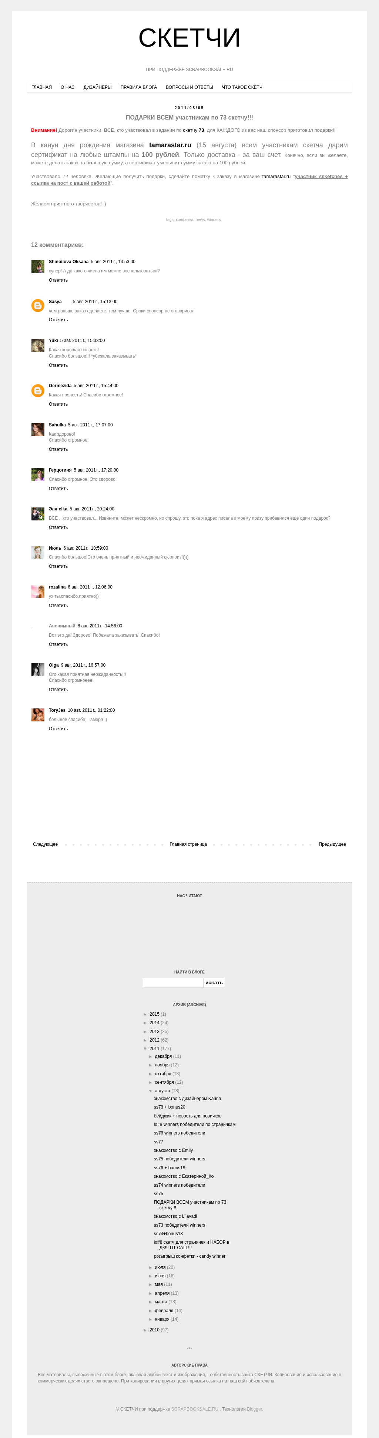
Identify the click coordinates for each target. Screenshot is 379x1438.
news (200, 219)
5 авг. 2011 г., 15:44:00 (96, 385)
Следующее (45, 844)
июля (161, 1267)
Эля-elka (58, 509)
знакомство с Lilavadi (175, 1216)
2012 (155, 1040)
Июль (55, 548)
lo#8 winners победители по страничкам (195, 1124)
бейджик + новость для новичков (188, 1116)
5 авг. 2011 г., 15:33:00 (82, 340)
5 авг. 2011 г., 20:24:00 (92, 509)
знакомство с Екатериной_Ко (184, 1176)
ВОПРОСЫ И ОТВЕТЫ (189, 87)
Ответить (58, 280)
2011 (155, 1048)
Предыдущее (332, 844)
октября (163, 1073)
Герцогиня (60, 470)
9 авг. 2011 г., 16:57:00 (83, 665)
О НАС (68, 87)
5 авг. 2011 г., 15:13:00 (95, 301)
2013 (155, 1031)
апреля (163, 1293)
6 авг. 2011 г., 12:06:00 (90, 587)
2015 (155, 1014)
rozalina (57, 587)
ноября (163, 1064)
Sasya (55, 301)
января (163, 1319)
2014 (155, 1022)
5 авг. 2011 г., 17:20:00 (96, 470)
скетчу (193, 130)
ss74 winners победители (179, 1185)
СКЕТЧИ (189, 37)
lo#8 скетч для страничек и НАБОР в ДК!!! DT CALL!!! (191, 1245)
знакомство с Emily (173, 1150)
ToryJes (57, 710)
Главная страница (188, 844)
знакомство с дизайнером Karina (187, 1098)
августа (163, 1090)
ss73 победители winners (179, 1225)
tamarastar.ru (276, 176)
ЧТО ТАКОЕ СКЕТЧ (242, 87)
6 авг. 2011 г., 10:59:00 (86, 548)
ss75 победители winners (179, 1159)
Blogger (254, 1409)
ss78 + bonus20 (169, 1107)
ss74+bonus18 (168, 1233)
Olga (54, 665)
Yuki (53, 340)
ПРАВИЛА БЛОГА (139, 87)
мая (159, 1284)
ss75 (158, 1193)
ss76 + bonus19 (169, 1167)
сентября (165, 1082)
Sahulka (57, 425)
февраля (165, 1310)
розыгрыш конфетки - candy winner (190, 1256)
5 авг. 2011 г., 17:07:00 (90, 425)
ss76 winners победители (179, 1133)
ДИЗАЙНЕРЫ (98, 87)
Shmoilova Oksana (68, 261)
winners (214, 219)
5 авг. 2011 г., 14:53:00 (113, 261)
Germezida (60, 385)
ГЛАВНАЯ (41, 87)
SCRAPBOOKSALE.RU (194, 1409)
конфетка (184, 219)
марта (162, 1301)
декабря (164, 1056)
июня (161, 1275)
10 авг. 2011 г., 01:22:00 (91, 710)
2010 (155, 1330)
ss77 (158, 1141)
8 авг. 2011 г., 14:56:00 (100, 626)
